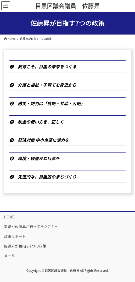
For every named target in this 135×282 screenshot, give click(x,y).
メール (9, 255)
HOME (9, 216)
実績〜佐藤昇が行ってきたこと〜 (31, 226)
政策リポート (15, 236)
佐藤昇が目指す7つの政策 (25, 246)
